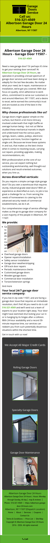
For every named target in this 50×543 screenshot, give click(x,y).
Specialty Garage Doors (25, 410)
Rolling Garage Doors (25, 367)
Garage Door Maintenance (25, 452)
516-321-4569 (25, 19)
